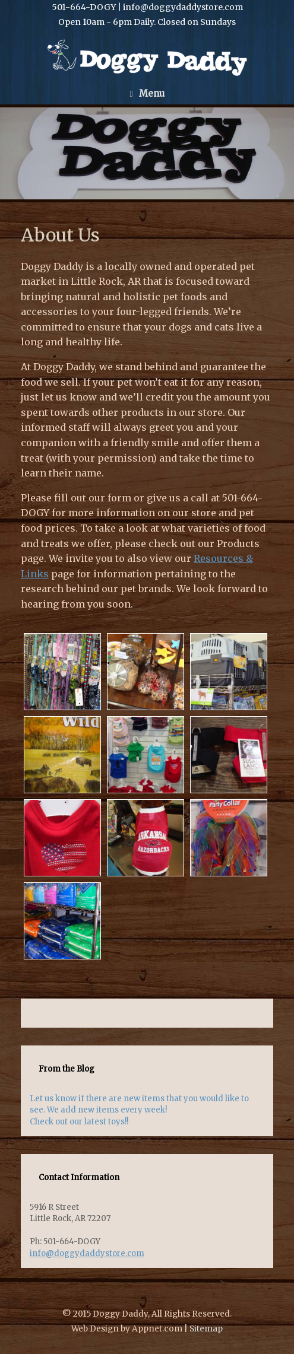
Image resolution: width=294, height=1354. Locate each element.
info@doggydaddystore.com (87, 1253)
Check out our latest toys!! (79, 1122)
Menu (146, 93)
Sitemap (206, 1329)
